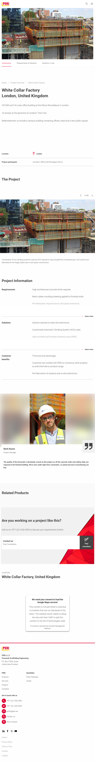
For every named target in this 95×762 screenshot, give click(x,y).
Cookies (5, 756)
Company (5, 689)
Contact (5, 751)
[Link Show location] (47, 722)
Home (4, 83)
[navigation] (47, 542)
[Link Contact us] (47, 716)
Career (28, 681)
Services (5, 681)
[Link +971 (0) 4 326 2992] (47, 701)
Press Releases (32, 677)
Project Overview (18, 83)
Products (5, 677)
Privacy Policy (7, 742)
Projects (5, 685)
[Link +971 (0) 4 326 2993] (47, 706)
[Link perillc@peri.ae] (47, 711)
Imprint (4, 737)
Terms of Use (7, 746)
